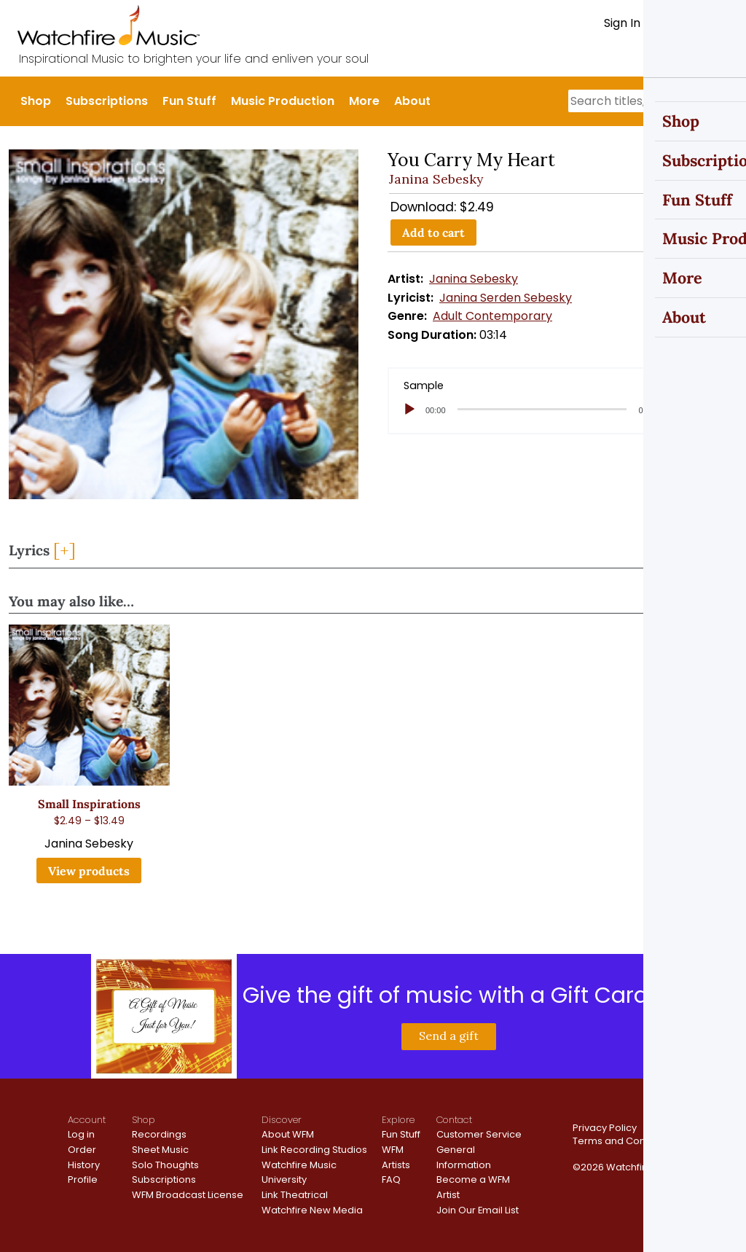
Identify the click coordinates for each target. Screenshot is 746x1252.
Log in (81, 1134)
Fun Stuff (189, 101)
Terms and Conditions (625, 1141)
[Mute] (674, 409)
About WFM (288, 1134)
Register (676, 23)
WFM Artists (396, 1157)
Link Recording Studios (314, 1150)
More (364, 101)
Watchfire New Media (312, 1210)
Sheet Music (160, 1150)
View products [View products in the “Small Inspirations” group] (89, 871)
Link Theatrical (295, 1195)
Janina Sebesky (436, 179)
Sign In (622, 23)
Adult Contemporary (492, 316)
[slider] (542, 409)
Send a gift (449, 1035)
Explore (398, 1120)
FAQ (391, 1179)
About (412, 101)
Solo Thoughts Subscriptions (165, 1172)
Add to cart (433, 232)
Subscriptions (107, 101)
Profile (83, 1179)
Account (87, 1120)
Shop (35, 101)
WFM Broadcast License (187, 1195)
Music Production (282, 101)
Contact (454, 1120)
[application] (562, 409)
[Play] (409, 409)
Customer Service (479, 1134)
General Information (463, 1157)
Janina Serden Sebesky (505, 297)
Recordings (159, 1134)
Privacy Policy (605, 1128)
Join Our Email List (477, 1210)
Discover (282, 1120)
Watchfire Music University (299, 1172)
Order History (84, 1157)
